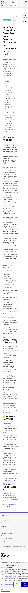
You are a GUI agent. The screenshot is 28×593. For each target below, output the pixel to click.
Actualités (3, 536)
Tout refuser (17, 584)
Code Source (5, 544)
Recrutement (5, 522)
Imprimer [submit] (25, 21)
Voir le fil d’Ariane (6, 13)
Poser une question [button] (25, 15)
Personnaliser (9, 584)
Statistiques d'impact (5, 528)
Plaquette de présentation (7, 538)
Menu (25, 2)
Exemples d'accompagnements (8, 533)
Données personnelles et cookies (15, 576)
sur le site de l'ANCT (9, 505)
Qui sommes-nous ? (5, 520)
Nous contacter (4, 518)
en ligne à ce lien (11, 480)
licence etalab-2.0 (5, 591)
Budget (2, 531)
